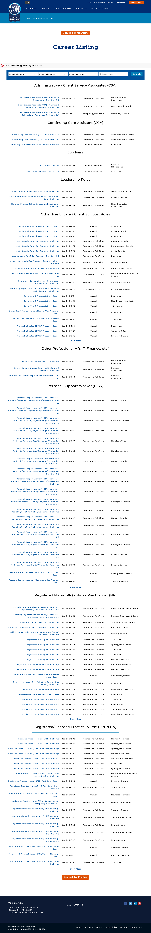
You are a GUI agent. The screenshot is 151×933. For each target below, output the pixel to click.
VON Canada (15, 903)
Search (137, 74)
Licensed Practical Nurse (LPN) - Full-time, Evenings (33, 749)
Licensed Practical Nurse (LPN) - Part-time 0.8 (36, 763)
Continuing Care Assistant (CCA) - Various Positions (34, 144)
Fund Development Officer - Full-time (40, 362)
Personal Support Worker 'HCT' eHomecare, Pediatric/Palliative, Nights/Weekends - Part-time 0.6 (35, 534)
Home (79, 927)
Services (31, 9)
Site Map (124, 927)
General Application (75, 877)
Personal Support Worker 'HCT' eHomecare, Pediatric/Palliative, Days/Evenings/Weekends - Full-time (33, 400)
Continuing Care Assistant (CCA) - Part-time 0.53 (35, 135)
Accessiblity (111, 927)
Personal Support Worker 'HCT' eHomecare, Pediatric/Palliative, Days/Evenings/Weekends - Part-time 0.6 (36, 430)
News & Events (63, 9)
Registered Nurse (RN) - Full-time (42, 640)
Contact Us (136, 927)
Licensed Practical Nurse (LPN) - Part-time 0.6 (36, 759)
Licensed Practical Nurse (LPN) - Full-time (38, 739)
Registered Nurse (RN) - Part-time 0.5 (40, 689)
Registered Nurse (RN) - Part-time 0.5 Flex (38, 694)
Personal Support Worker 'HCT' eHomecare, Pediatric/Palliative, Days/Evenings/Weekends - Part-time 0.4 (36, 420)
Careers (45, 9)
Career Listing (45, 18)
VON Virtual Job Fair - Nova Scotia (42, 172)
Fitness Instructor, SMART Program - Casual (38, 326)
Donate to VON (100, 9)
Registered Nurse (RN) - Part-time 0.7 (40, 714)
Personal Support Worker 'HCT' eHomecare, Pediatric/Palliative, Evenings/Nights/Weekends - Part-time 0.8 (35, 501)
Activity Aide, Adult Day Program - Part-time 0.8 (35, 256)
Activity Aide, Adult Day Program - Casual (39, 226)
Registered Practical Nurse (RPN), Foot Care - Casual (33, 781)
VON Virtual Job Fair (49, 165)
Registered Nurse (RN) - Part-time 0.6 (40, 699)
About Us (81, 9)
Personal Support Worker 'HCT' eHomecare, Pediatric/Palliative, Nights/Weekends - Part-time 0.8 (35, 565)
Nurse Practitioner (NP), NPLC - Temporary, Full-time (33, 627)
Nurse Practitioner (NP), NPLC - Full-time (39, 622)
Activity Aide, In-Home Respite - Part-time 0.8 (36, 268)
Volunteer (120, 3)
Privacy (99, 927)
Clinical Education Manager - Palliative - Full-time (35, 191)
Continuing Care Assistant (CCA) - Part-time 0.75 (35, 139)
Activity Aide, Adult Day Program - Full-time (38, 241)
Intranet (89, 927)
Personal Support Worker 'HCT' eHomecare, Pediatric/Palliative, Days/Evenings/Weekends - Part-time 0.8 (36, 451)
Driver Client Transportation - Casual (41, 296)
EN (28, 2)
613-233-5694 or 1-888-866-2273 (27, 913)
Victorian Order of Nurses (22, 926)
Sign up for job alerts (75, 33)
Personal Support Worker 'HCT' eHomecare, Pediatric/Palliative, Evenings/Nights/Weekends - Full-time (35, 481)
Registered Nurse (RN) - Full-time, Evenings (37, 664)
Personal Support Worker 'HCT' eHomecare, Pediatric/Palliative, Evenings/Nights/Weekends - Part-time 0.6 (35, 491)
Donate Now (136, 3)
